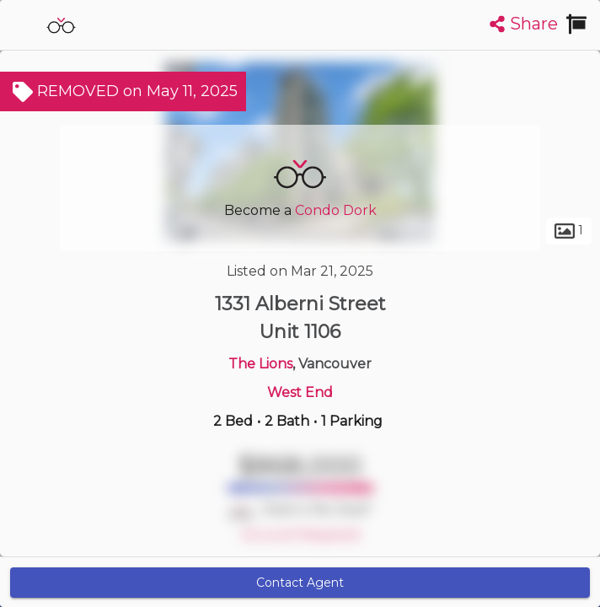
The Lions (260, 364)
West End (300, 392)
